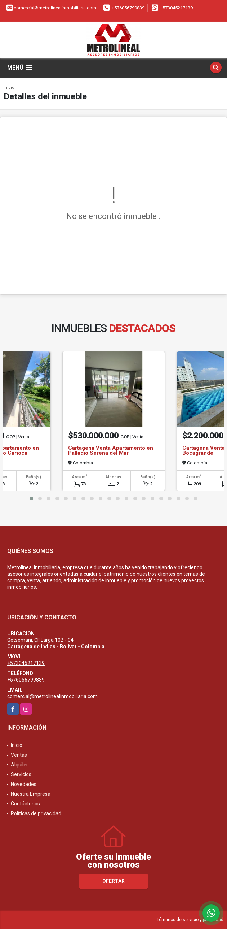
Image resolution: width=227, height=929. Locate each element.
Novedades (23, 784)
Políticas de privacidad (36, 813)
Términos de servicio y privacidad (190, 919)
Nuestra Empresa (30, 794)
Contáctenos (25, 804)
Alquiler (19, 765)
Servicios (21, 774)
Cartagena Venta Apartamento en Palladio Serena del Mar (110, 450)
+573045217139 (176, 7)
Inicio (9, 87)
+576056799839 (128, 7)
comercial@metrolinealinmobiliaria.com (52, 696)
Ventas (19, 755)
